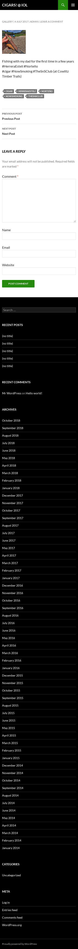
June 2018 (8, 450)
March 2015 (10, 743)
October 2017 (11, 510)
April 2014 (9, 825)
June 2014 (8, 810)
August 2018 (10, 435)
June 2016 (8, 630)
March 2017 (10, 563)
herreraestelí (27, 91)
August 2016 (10, 615)
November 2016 (12, 593)
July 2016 (8, 623)
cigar (9, 91)
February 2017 (11, 570)
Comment (10, 176)
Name (6, 230)
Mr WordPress (11, 393)
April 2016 (9, 645)
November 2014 (12, 773)
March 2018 (10, 473)
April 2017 (9, 555)
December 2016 (12, 585)
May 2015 (8, 728)
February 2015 (11, 750)
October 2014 (11, 780)
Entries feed (9, 910)
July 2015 (8, 713)
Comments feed (12, 917)
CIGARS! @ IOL (14, 5)
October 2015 (11, 690)
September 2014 (12, 788)
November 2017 (12, 503)
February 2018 (11, 480)
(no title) (7, 336)
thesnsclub (35, 96)
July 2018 (8, 443)
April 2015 (9, 735)
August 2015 (10, 705)
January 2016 (11, 668)
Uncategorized (11, 875)
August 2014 (10, 795)
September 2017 (12, 518)
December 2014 (12, 765)
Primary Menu (73, 5)
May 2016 (8, 638)
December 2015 (12, 675)
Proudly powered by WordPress (19, 943)
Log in (6, 902)
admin (34, 21)
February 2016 (11, 660)
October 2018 (11, 420)
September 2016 (12, 608)
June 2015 (8, 720)
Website (8, 265)
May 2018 (8, 458)
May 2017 (8, 548)
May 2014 (8, 818)
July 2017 (8, 533)
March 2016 (10, 653)
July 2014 (8, 803)
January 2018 (11, 488)
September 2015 (12, 698)
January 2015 (11, 758)
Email (6, 247)
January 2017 (11, 578)
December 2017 (12, 495)
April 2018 (9, 465)
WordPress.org (12, 925)
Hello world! (34, 393)
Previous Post (39, 115)
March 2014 (10, 833)
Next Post (39, 130)
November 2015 (12, 683)
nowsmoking (14, 96)
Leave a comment (51, 21)
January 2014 (11, 848)
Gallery (7, 21)
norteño (47, 91)
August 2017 (10, 525)
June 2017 (8, 540)
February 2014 (11, 840)
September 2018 (12, 428)
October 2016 (11, 600)
